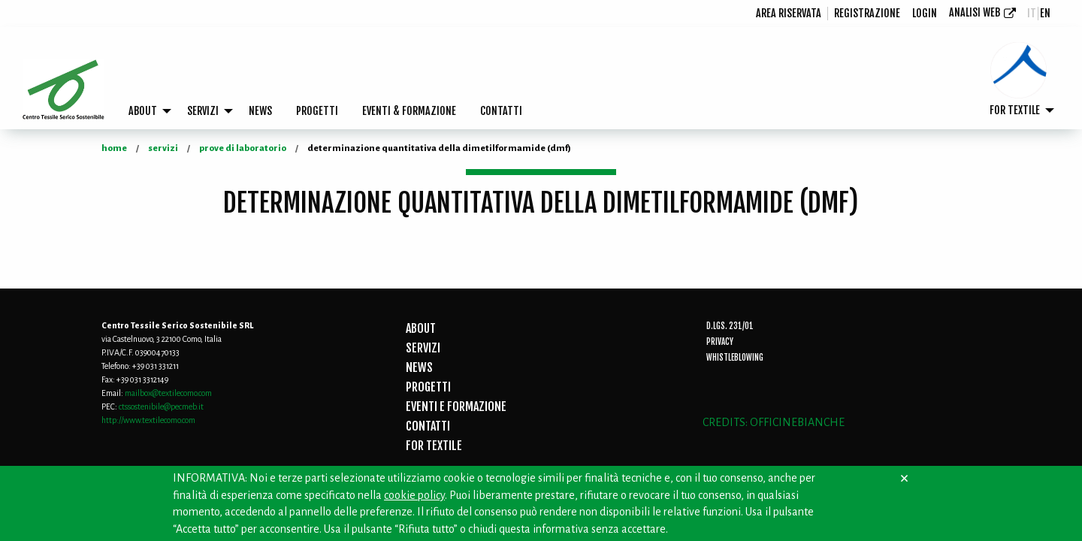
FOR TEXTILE (1015, 110)
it (1031, 13)
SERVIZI (203, 110)
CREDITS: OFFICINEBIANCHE (774, 422)
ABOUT (142, 110)
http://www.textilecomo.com (148, 420)
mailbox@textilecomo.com (168, 392)
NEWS (260, 110)
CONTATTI (501, 110)
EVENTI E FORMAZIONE (456, 406)
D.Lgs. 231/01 (730, 326)
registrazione (867, 13)
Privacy (719, 342)
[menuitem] (789, 13)
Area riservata (788, 13)
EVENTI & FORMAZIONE (409, 110)
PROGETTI (317, 110)
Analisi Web (974, 12)
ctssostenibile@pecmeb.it (161, 406)
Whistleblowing (734, 357)
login (924, 13)
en (1045, 13)
